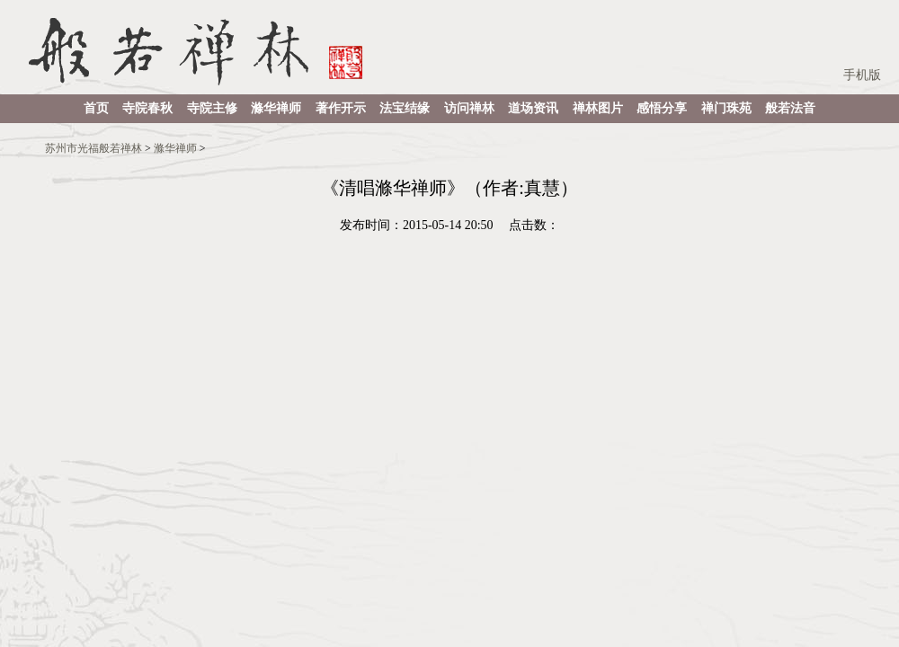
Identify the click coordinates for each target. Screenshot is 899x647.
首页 (96, 108)
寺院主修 (212, 108)
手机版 (862, 75)
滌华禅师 (276, 108)
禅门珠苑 (726, 108)
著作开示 (341, 108)
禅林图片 (598, 108)
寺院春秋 (147, 108)
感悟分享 (661, 108)
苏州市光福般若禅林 (93, 148)
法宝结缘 (404, 108)
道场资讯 (533, 108)
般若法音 (790, 108)
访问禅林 (469, 108)
